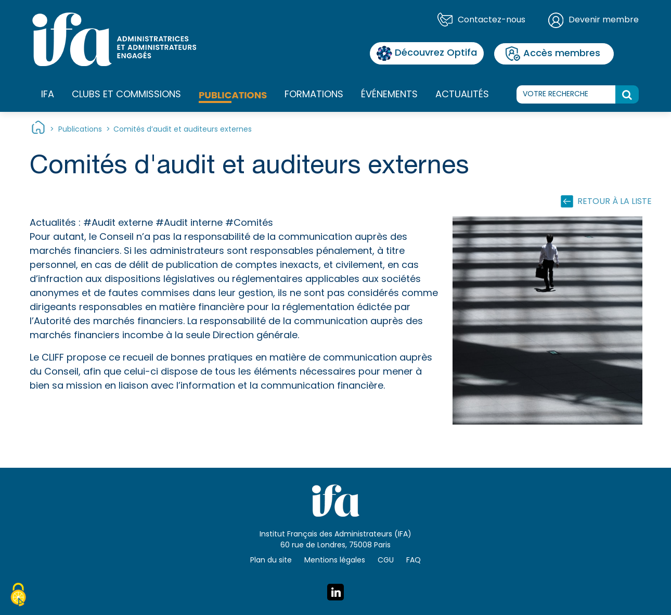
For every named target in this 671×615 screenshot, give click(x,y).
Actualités (462, 94)
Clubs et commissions (126, 94)
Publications (233, 94)
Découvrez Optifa (427, 53)
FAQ (413, 561)
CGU (386, 561)
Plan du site (271, 561)
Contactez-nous (491, 20)
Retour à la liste (614, 202)
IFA (47, 95)
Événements (389, 94)
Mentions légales (334, 561)
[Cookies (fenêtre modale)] (18, 596)
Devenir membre (604, 20)
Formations (314, 95)
